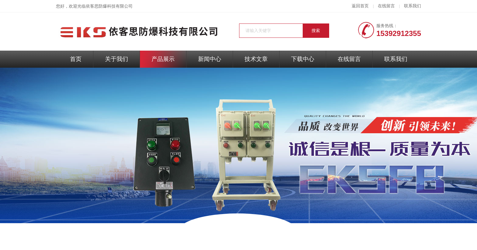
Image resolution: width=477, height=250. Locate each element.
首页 (76, 59)
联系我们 (412, 6)
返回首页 (360, 6)
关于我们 (116, 59)
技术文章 (256, 59)
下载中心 (302, 59)
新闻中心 (209, 59)
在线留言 (386, 6)
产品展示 (163, 59)
